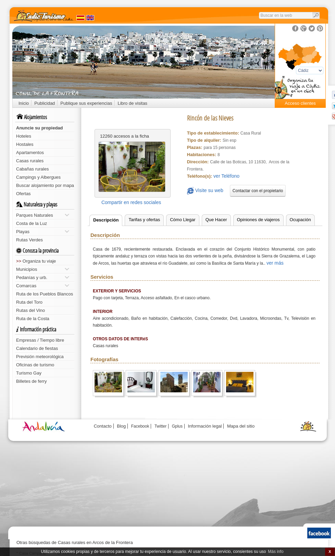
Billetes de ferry (31, 381)
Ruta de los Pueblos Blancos (44, 293)
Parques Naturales (42, 215)
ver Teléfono (226, 176)
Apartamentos (30, 152)
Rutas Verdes (29, 239)
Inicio (23, 103)
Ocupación (300, 219)
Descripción (106, 220)
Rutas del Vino (30, 310)
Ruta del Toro (29, 302)
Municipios (42, 269)
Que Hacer (216, 219)
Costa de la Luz (31, 223)
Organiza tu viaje (36, 261)
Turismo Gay (28, 373)
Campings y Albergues (38, 177)
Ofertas (23, 193)
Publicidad (44, 103)
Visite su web (205, 191)
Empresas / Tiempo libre (40, 340)
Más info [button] (275, 551)
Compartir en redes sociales (131, 202)
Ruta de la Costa (32, 318)
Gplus (177, 426)
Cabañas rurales (32, 169)
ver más (275, 263)
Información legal (205, 426)
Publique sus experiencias (86, 103)
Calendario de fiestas (37, 348)
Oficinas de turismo (35, 364)
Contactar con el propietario (258, 190)
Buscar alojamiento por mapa (45, 185)
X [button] (329, 551)
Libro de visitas (132, 103)
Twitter (160, 426)
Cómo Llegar (182, 219)
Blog (121, 426)
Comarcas (42, 285)
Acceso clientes (300, 103)
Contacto (103, 426)
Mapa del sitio (241, 426)
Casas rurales (30, 160)
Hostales (25, 144)
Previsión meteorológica (40, 356)
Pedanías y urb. (42, 277)
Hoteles (23, 136)
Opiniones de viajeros (258, 219)
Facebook (140, 426)
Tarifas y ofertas (144, 219)
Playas (42, 231)
